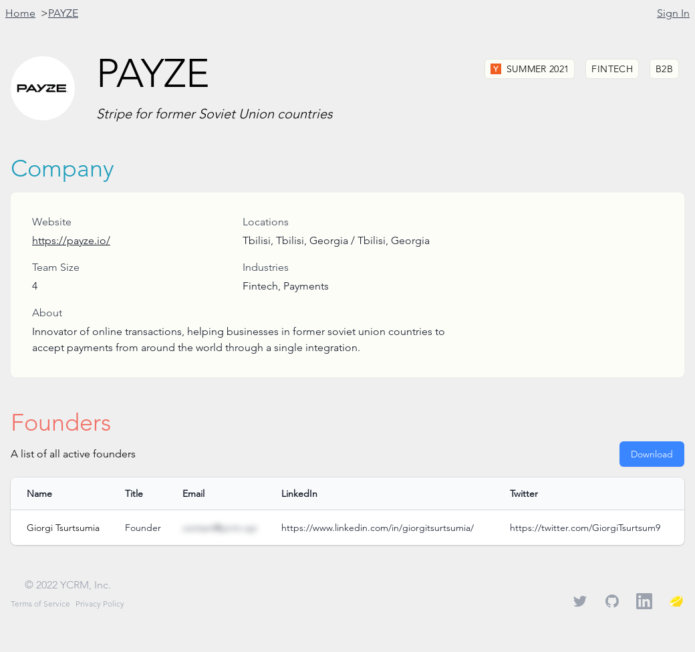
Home (20, 13)
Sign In (673, 13)
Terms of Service (40, 604)
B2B (664, 69)
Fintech (611, 69)
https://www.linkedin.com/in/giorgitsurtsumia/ (377, 528)
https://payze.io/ (71, 240)
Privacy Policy (100, 604)
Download (652, 454)
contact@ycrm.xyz (219, 528)
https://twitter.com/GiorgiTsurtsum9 (585, 528)
